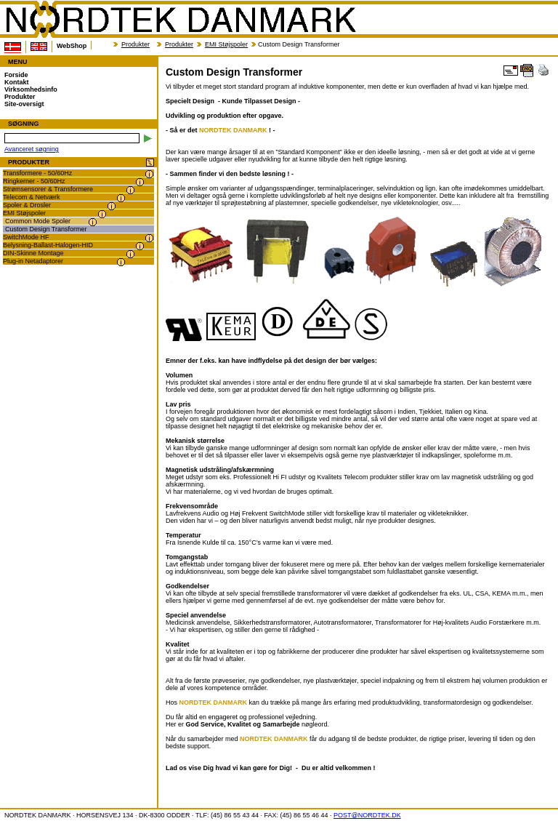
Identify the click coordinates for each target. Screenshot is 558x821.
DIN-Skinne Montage (33, 253)
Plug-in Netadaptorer (33, 261)
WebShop (71, 45)
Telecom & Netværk (31, 197)
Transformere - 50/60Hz (37, 173)
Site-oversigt (24, 104)
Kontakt (16, 82)
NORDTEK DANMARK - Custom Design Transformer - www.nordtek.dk (180, 19)
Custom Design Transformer (46, 229)
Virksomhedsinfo (30, 89)
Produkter (135, 44)
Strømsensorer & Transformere (48, 189)
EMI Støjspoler (226, 44)
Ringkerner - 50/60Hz (34, 181)
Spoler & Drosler (27, 205)
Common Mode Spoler (37, 221)
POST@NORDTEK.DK (367, 815)
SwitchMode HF (26, 237)
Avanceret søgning (31, 149)
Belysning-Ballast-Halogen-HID (48, 245)
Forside (16, 75)
